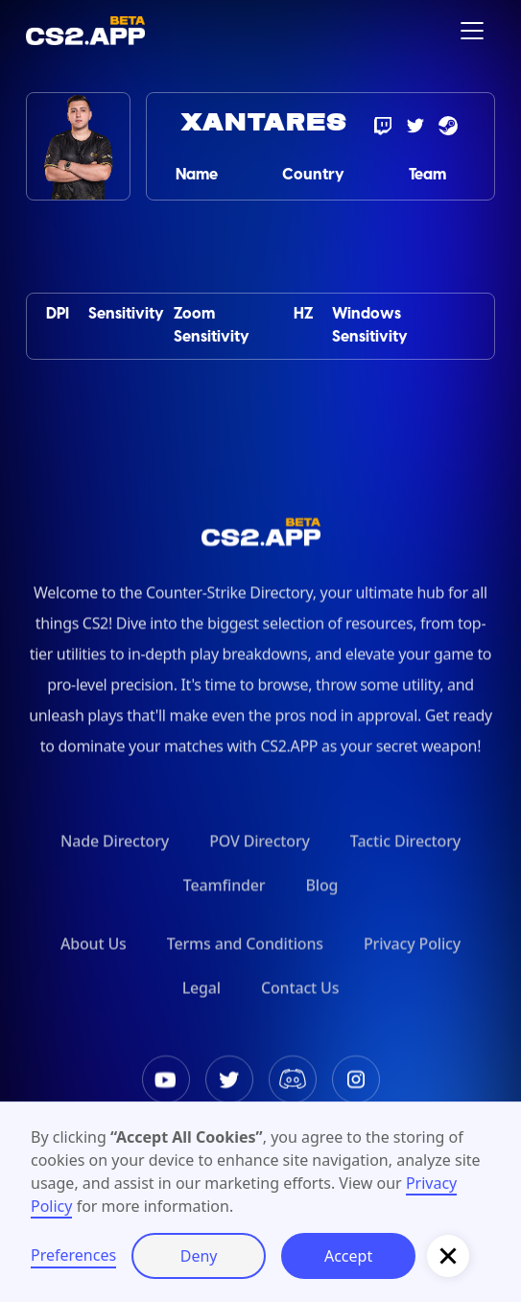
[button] (472, 31)
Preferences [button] (73, 1255)
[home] (85, 30)
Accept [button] (348, 1255)
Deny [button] (199, 1255)
